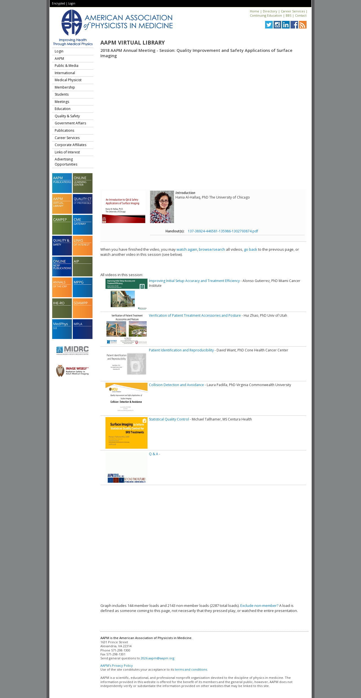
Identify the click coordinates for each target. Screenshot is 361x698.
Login (71, 3)
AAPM (59, 58)
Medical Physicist (68, 80)
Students (62, 94)
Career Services (293, 11)
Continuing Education (266, 15)
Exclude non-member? (259, 605)
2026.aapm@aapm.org (157, 658)
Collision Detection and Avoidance (176, 384)
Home (254, 11)
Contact (301, 15)
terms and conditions (191, 669)
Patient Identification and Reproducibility (181, 350)
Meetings (62, 101)
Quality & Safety (67, 116)
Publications (64, 130)
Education (63, 108)
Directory (270, 11)
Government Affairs (70, 123)
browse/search (212, 249)
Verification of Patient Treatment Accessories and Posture (195, 315)
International (65, 73)
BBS (288, 15)
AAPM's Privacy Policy (116, 665)
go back (250, 249)
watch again (187, 249)
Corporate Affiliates (70, 144)
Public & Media (66, 65)
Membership (65, 87)
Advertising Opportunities (66, 162)
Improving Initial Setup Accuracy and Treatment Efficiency (194, 280)
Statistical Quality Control (169, 419)
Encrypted (58, 3)
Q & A (153, 454)
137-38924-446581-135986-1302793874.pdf (223, 231)
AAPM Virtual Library (132, 42)
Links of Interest (67, 152)
